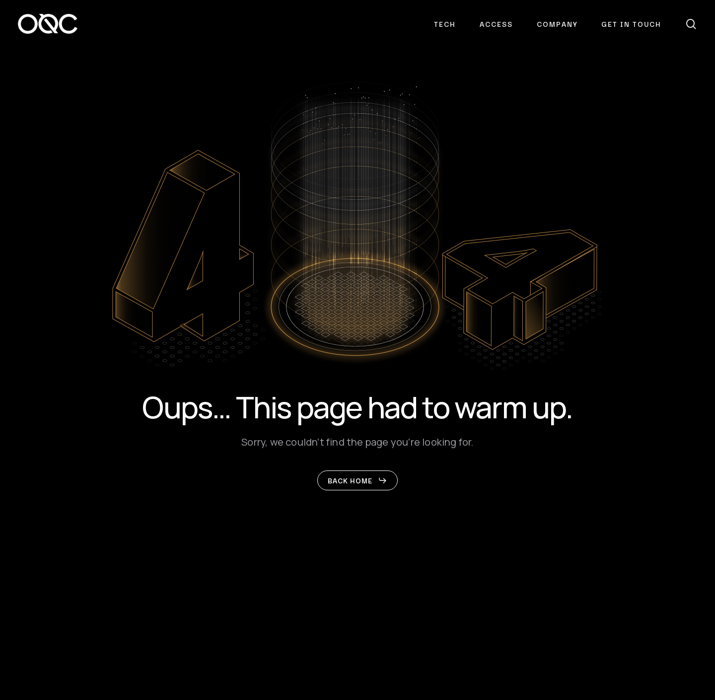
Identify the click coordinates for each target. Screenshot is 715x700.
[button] (357, 480)
